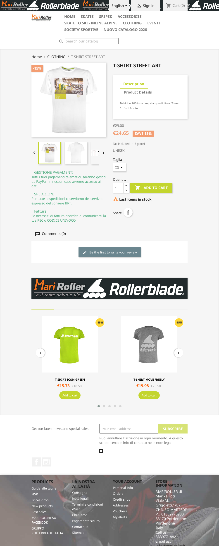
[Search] (92, 41)
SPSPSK (105, 16)
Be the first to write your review (109, 252)
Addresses (121, 505)
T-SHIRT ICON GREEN (70, 379)
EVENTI (153, 23)
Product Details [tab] (138, 92)
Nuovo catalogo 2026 (125, 29)
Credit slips (121, 499)
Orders (118, 493)
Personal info (123, 487)
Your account (127, 481)
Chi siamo (79, 515)
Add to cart (151, 188)
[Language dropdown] (120, 6)
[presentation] (40, 352)
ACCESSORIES (130, 16)
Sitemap (78, 532)
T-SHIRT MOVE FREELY (149, 379)
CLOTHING (132, 23)
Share (128, 212)
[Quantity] (118, 188)
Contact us (80, 527)
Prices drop (40, 500)
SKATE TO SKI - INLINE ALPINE (90, 23)
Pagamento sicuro (86, 521)
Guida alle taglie (43, 488)
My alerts (120, 517)
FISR (34, 494)
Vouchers (120, 511)
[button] (98, 406)
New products (42, 506)
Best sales (39, 512)
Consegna (79, 492)
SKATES (87, 16)
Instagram (46, 461)
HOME (69, 16)
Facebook (36, 461)
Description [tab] (133, 83)
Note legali (80, 498)
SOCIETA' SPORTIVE (81, 29)
